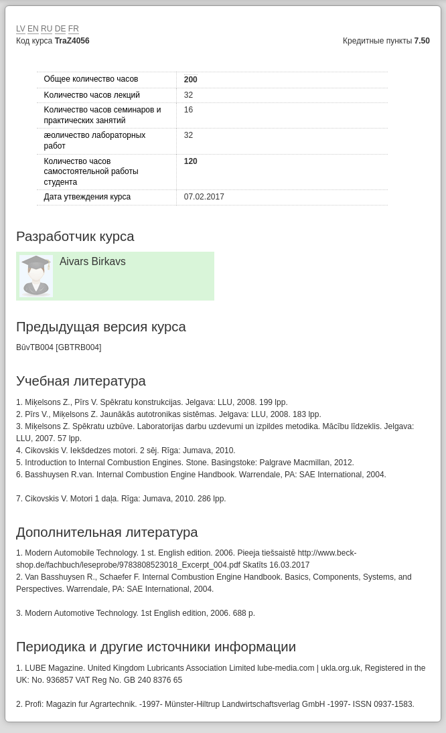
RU (46, 28)
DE (60, 28)
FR (73, 28)
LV (20, 28)
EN (33, 28)
